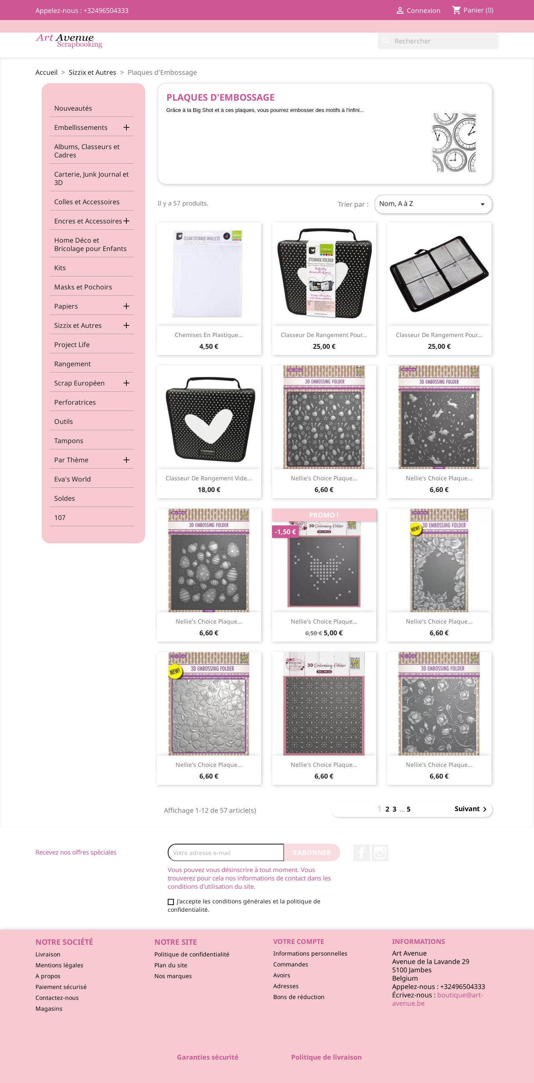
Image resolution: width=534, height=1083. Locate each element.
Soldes (64, 498)
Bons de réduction (299, 997)
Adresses (286, 986)
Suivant (472, 809)
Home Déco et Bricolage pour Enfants (90, 244)
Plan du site (170, 965)
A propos (47, 976)
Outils (63, 421)
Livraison (47, 954)
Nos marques (173, 976)
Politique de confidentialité (191, 954)
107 (59, 517)
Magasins (49, 1008)
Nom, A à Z (433, 204)
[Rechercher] (438, 41)
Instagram (380, 853)
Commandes (290, 964)
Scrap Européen (79, 383)
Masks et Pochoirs (83, 287)
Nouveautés (73, 108)
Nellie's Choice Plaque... (324, 478)
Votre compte (298, 941)
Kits (60, 267)
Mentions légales (59, 965)
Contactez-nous (57, 998)
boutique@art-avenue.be (437, 999)
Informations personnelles (310, 953)
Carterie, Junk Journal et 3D (91, 178)
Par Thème (71, 459)
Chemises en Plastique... (209, 335)
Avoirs (281, 975)
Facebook (361, 853)
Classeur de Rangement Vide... (209, 478)
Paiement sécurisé (61, 987)
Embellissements (81, 127)
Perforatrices (75, 402)
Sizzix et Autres (78, 325)
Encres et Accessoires (88, 221)
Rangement (72, 363)
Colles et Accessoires (87, 201)
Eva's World (72, 479)
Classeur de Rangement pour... (324, 335)
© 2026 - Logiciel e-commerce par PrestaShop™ (267, 1072)
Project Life (72, 344)
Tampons (68, 440)
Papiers (66, 306)
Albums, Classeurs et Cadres (87, 151)
